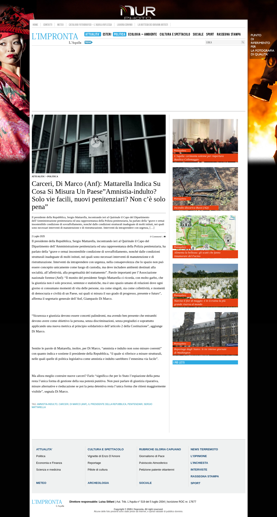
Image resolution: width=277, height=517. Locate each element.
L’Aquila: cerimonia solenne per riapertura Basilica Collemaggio (199, 157)
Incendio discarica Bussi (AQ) (191, 207)
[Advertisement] (138, 78)
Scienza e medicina (48, 469)
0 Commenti (155, 236)
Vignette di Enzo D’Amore (104, 456)
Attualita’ (44, 449)
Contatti (47, 24)
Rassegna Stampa (205, 476)
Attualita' (38, 176)
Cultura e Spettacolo (106, 449)
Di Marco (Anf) (78, 404)
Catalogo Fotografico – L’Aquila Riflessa (90, 24)
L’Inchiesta (199, 462)
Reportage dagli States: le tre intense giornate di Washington (200, 350)
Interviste (199, 469)
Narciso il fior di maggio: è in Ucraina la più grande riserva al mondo (199, 302)
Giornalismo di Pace (151, 456)
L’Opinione (199, 456)
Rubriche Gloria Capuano (160, 449)
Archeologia (98, 483)
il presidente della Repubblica (107, 404)
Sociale (145, 483)
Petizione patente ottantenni (156, 469)
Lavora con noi (125, 24)
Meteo (60, 24)
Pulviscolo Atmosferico (153, 462)
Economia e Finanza (49, 462)
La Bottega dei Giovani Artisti (153, 24)
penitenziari (135, 404)
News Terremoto (204, 449)
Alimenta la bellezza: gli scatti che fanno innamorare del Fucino (197, 254)
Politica (52, 176)
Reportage (94, 462)
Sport (196, 483)
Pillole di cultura (97, 469)
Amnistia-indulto (47, 404)
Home (35, 24)
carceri (63, 404)
